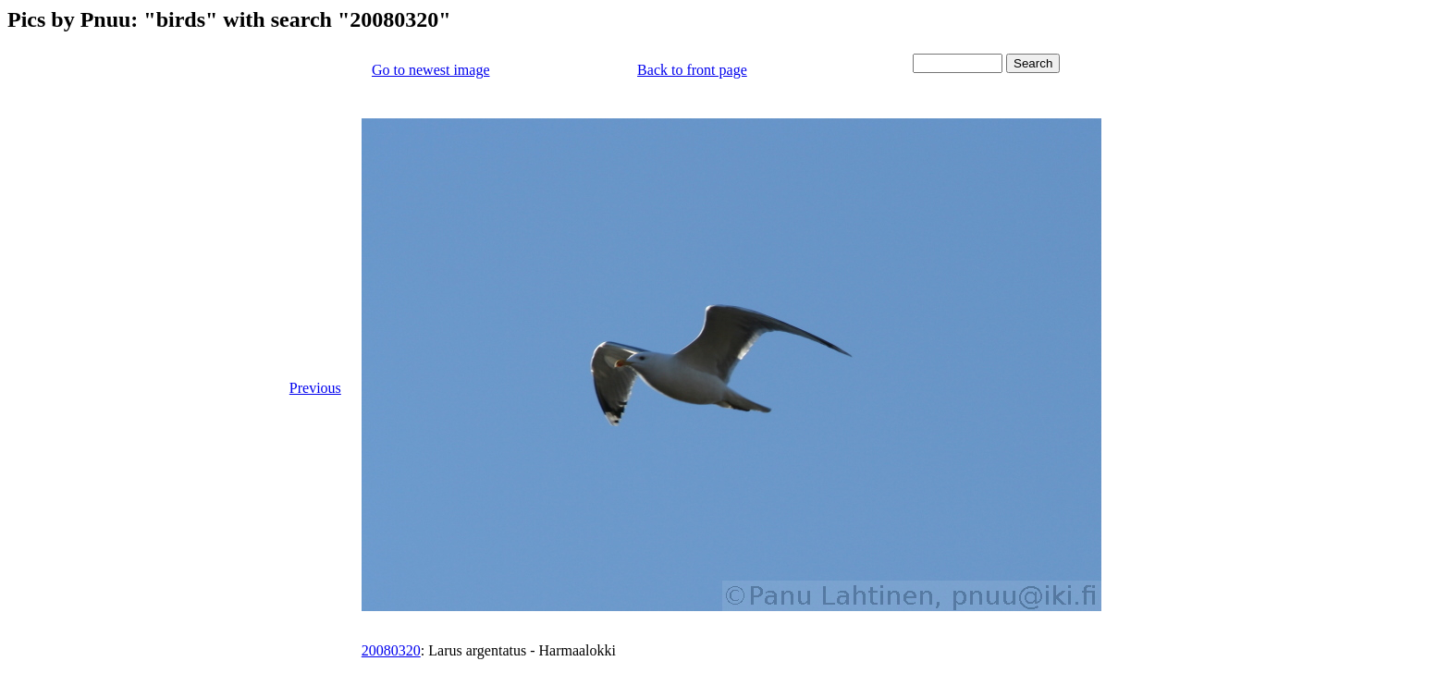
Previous (315, 388)
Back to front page (692, 70)
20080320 (391, 650)
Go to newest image (431, 70)
